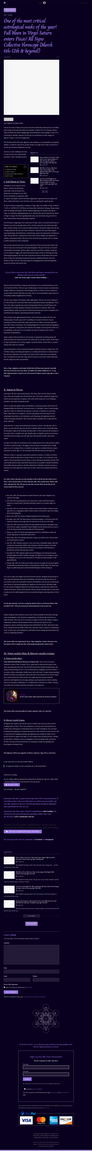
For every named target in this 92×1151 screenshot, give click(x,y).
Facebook (38, 840)
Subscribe (56, 1137)
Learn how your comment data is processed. (35, 997)
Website (35, 976)
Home (5, 15)
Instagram (49, 840)
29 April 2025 (44, 165)
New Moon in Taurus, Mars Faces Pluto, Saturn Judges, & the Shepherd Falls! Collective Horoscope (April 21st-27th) (49, 170)
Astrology (10, 15)
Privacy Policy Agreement (11, 984)
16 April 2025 (44, 188)
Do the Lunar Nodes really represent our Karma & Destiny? (38, 696)
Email (5, 976)
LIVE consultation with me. (24, 817)
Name (5, 968)
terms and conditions (37, 1089)
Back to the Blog (10, 10)
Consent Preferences (44, 1136)
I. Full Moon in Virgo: (10, 169)
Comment (7, 943)
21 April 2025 (44, 175)
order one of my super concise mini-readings (30, 277)
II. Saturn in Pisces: (10, 171)
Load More (31, 916)
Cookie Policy (45, 1137)
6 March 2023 (7, 57)
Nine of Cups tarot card (10, 247)
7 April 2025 (19, 905)
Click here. (51, 1146)
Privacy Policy (28, 987)
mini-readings (48, 811)
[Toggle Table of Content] (24, 166)
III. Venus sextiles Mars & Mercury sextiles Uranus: (14, 175)
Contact (51, 1137)
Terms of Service (64, 1092)
